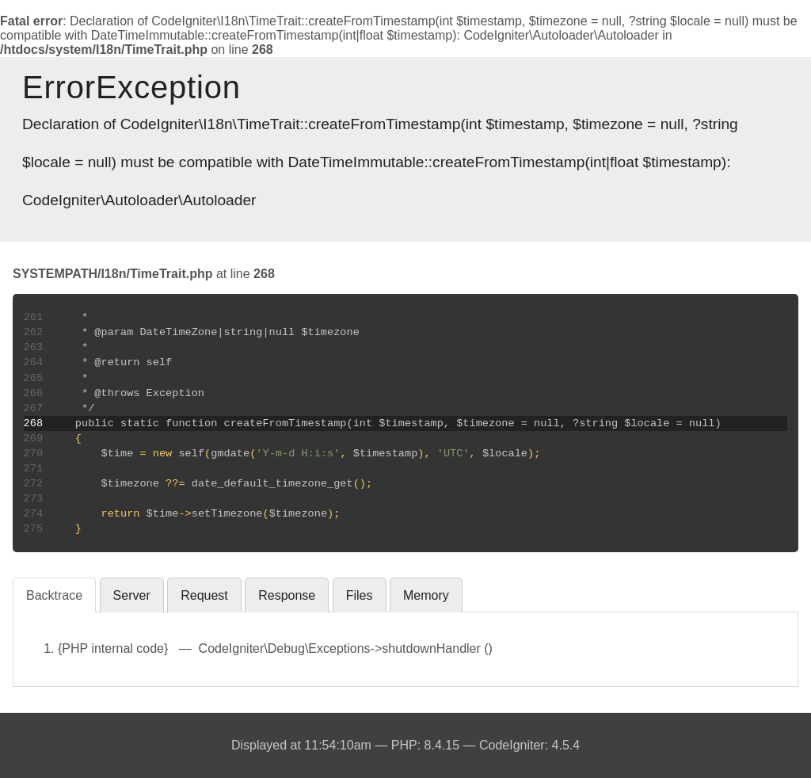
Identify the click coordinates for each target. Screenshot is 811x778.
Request (204, 595)
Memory (426, 595)
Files (359, 595)
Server (131, 595)
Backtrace (54, 595)
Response (286, 595)
